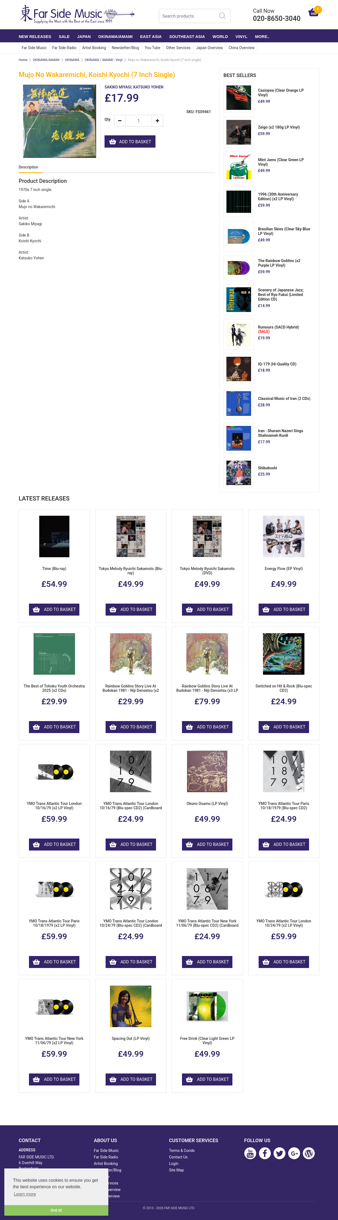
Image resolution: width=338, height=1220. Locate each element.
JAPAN (84, 36)
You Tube (152, 48)
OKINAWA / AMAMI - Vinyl (103, 60)
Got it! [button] (56, 1210)
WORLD (220, 36)
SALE (64, 36)
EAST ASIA (150, 36)
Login (173, 1163)
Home (23, 60)
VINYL (242, 36)
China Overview (242, 48)
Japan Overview (209, 48)
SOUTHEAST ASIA (187, 36)
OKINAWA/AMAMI (115, 36)
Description (28, 167)
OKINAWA (72, 60)
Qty (107, 119)
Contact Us (178, 1157)
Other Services (178, 48)
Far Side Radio (64, 48)
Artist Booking (94, 48)
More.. (262, 36)
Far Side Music (34, 48)
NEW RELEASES (35, 36)
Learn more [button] (25, 1194)
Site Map (176, 1170)
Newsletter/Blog (125, 48)
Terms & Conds (182, 1150)
